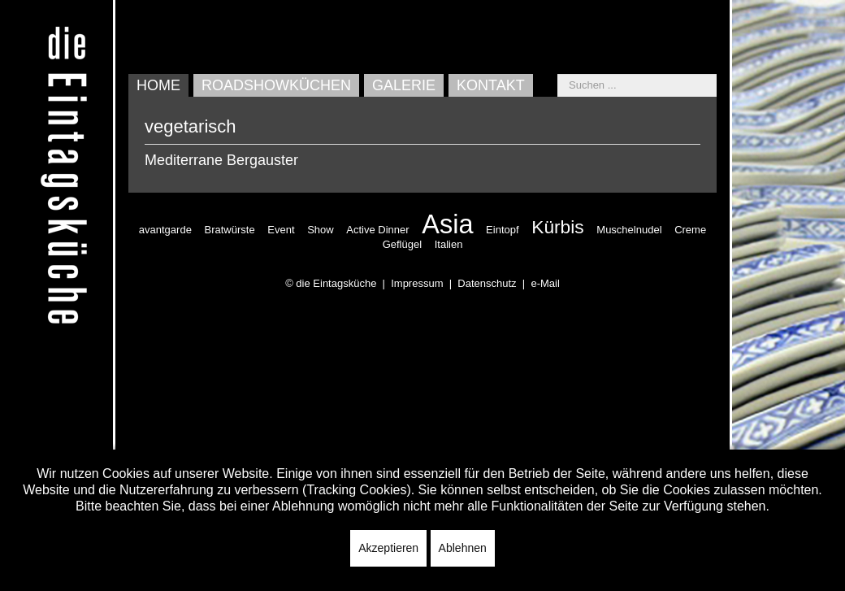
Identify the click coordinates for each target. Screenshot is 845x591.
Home (158, 85)
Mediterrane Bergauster (221, 160)
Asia (447, 224)
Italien (449, 244)
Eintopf (502, 230)
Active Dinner (377, 230)
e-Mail (545, 283)
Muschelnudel (628, 230)
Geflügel (402, 244)
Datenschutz (486, 283)
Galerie (404, 85)
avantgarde (165, 230)
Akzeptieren (388, 547)
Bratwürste (230, 230)
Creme (690, 230)
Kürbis (557, 226)
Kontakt (491, 85)
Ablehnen (463, 547)
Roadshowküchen (276, 85)
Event (280, 230)
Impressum (417, 283)
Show (320, 230)
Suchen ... (557, 74)
